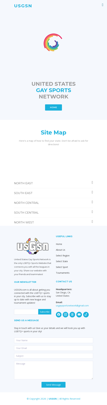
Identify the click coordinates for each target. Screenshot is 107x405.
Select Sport (62, 267)
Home (59, 244)
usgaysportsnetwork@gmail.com (72, 305)
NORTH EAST (53, 192)
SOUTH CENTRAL (53, 221)
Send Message (53, 384)
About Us (60, 249)
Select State (62, 261)
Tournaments (63, 272)
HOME (53, 107)
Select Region (63, 255)
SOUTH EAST (53, 202)
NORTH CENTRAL (53, 211)
